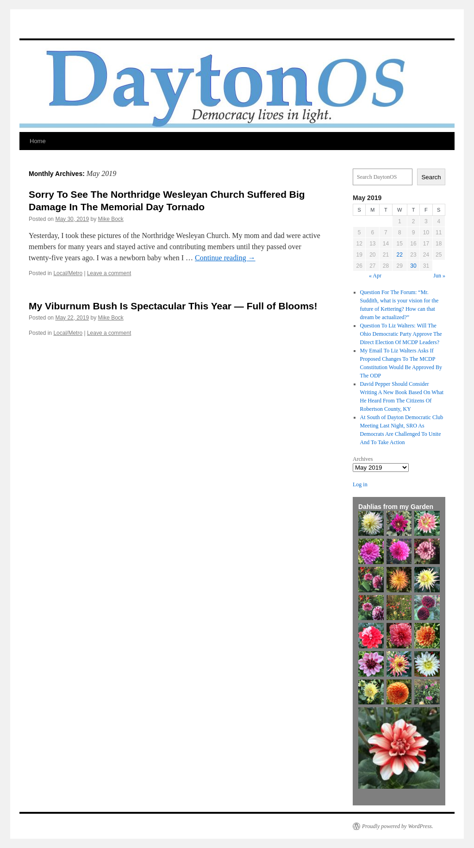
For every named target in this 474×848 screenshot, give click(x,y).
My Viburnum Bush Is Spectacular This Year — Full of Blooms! (173, 306)
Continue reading (225, 258)
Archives (363, 459)
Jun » (439, 275)
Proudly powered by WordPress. (397, 826)
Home (38, 141)
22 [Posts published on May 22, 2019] (400, 254)
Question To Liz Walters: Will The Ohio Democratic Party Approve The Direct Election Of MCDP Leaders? (401, 333)
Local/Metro (67, 273)
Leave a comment (109, 273)
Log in (360, 484)
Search (431, 177)
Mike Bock (110, 219)
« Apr (375, 275)
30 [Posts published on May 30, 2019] (413, 266)
